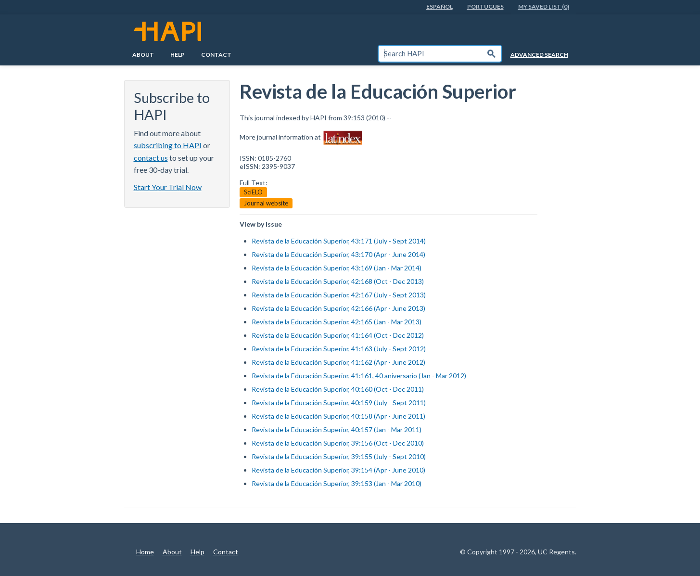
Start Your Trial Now (168, 187)
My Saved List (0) (543, 6)
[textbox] (430, 54)
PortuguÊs (485, 6)
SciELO (253, 192)
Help (177, 54)
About (143, 54)
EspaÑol (439, 6)
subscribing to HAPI (168, 145)
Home (145, 552)
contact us (151, 157)
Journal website (266, 203)
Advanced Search (539, 54)
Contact (216, 54)
